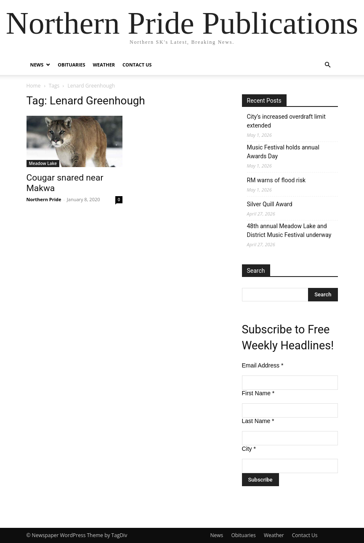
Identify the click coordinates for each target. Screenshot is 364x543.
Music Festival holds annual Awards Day (283, 152)
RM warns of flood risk (276, 180)
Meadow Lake (43, 163)
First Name (258, 393)
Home (34, 85)
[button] (328, 65)
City (249, 448)
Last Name (258, 421)
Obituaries (71, 64)
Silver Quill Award (269, 204)
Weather (104, 64)
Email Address (263, 365)
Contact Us (136, 64)
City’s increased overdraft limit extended (286, 121)
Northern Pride (44, 199)
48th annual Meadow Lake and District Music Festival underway (289, 230)
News (37, 64)
